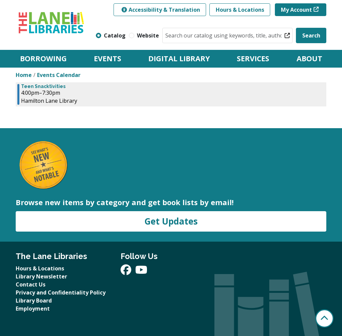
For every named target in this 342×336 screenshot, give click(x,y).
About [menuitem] (309, 58)
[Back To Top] (324, 318)
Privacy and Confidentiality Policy (61, 292)
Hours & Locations (240, 9)
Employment (33, 308)
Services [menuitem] (253, 58)
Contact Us (30, 284)
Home (24, 75)
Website (148, 35)
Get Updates (171, 221)
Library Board (34, 300)
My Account (296, 9)
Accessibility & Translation (161, 9)
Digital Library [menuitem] (179, 58)
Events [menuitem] (107, 58)
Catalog (115, 35)
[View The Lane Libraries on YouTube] (141, 271)
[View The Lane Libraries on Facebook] (127, 271)
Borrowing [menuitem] (43, 58)
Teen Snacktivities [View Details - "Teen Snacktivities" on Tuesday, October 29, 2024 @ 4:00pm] (43, 86)
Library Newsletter (41, 276)
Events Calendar (58, 75)
